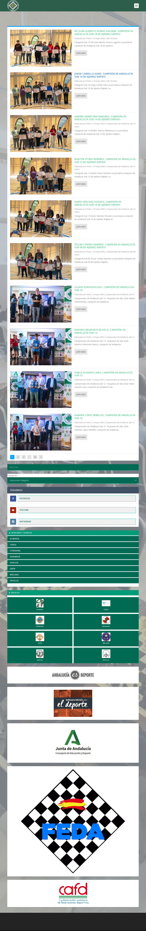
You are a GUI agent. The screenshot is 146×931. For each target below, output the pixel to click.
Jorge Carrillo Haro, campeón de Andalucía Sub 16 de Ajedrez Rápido (103, 66)
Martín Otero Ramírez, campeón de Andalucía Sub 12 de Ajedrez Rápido (105, 152)
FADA (17, 924)
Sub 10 (131, 413)
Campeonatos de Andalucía (118, 115)
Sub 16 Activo (112, 72)
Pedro (88, 29)
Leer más (81, 44)
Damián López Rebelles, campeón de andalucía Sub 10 (104, 408)
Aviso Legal (47, 928)
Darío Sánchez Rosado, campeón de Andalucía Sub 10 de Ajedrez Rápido (97, 194)
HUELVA (14, 554)
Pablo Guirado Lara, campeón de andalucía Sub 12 (103, 365)
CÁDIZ (13, 536)
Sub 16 (131, 285)
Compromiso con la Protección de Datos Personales (100, 928)
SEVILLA (14, 572)
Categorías (12, 466)
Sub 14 (131, 328)
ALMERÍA (14, 530)
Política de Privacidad (64, 928)
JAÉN (12, 560)
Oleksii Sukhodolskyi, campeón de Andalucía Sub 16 (104, 280)
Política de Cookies (30, 928)
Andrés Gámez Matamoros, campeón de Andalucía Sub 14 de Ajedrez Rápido (100, 109)
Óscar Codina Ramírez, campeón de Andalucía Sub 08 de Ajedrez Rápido (104, 237)
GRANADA (15, 548)
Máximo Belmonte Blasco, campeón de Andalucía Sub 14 (99, 322)
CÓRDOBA (15, 542)
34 (35, 448)
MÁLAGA (14, 566)
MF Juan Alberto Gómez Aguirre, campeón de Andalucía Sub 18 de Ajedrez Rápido (103, 24)
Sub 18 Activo (112, 29)
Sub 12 (131, 371)
